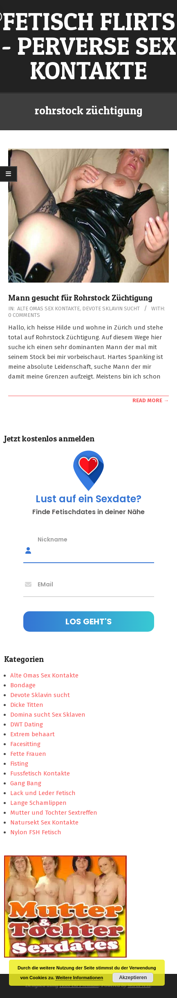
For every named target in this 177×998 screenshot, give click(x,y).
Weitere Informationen (79, 977)
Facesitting (25, 744)
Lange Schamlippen (38, 802)
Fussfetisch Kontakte (40, 773)
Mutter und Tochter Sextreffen (53, 812)
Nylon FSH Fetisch (35, 832)
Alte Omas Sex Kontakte (48, 308)
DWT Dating (26, 724)
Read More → (150, 400)
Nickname (52, 539)
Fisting (19, 763)
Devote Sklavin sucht (111, 308)
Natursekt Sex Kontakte (44, 822)
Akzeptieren (133, 977)
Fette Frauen (28, 753)
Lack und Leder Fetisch (43, 793)
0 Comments (24, 315)
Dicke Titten (26, 704)
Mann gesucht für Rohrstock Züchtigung (80, 298)
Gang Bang (25, 783)
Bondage (23, 685)
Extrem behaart (32, 734)
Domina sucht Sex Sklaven (47, 714)
